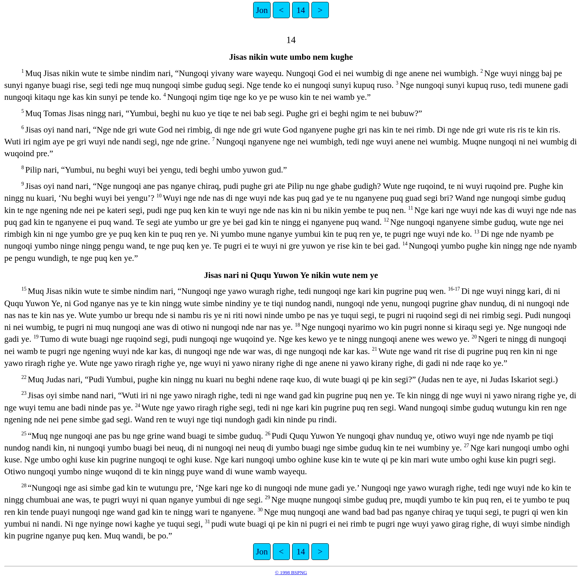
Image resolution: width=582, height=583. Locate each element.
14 (301, 10)
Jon (262, 10)
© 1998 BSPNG (291, 572)
